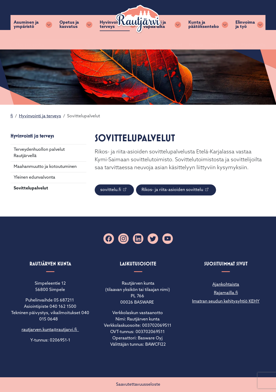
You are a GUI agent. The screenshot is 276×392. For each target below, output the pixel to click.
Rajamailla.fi (226, 293)
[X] (153, 238)
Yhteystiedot (216, 15)
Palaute (189, 15)
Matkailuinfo (247, 15)
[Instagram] (123, 238)
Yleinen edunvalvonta (34, 177)
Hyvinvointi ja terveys (113, 40)
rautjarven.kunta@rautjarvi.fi (50, 330)
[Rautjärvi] (138, 19)
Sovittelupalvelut (31, 188)
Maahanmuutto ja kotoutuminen (45, 167)
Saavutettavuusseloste (138, 385)
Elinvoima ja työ (245, 40)
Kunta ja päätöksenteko (203, 40)
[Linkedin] (138, 238)
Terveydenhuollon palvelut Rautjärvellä (39, 153)
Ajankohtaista (225, 285)
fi (12, 116)
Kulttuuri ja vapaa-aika (154, 40)
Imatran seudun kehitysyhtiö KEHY (225, 301)
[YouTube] (167, 238)
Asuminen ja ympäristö (26, 40)
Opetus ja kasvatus (69, 40)
